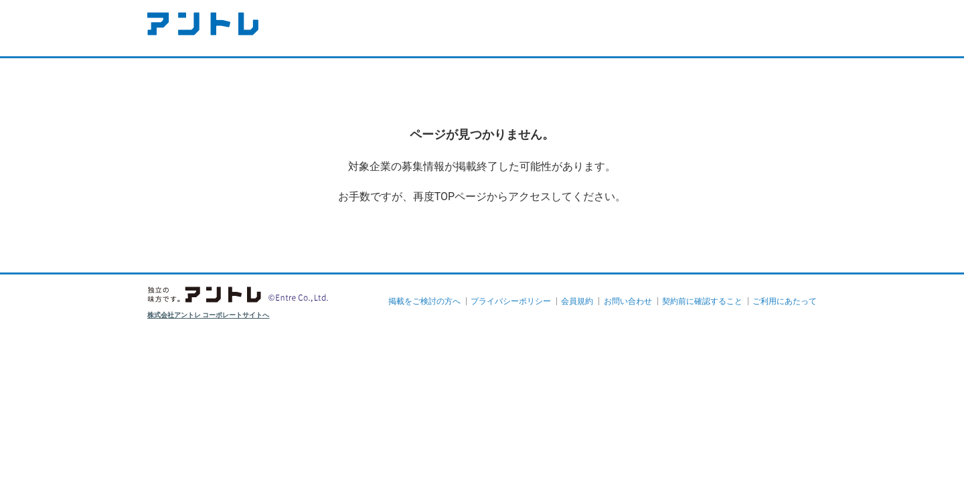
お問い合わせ (628, 301)
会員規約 (577, 301)
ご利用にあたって (784, 301)
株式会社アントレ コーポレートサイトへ (208, 315)
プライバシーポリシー (511, 301)
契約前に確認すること (702, 301)
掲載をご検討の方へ (424, 301)
